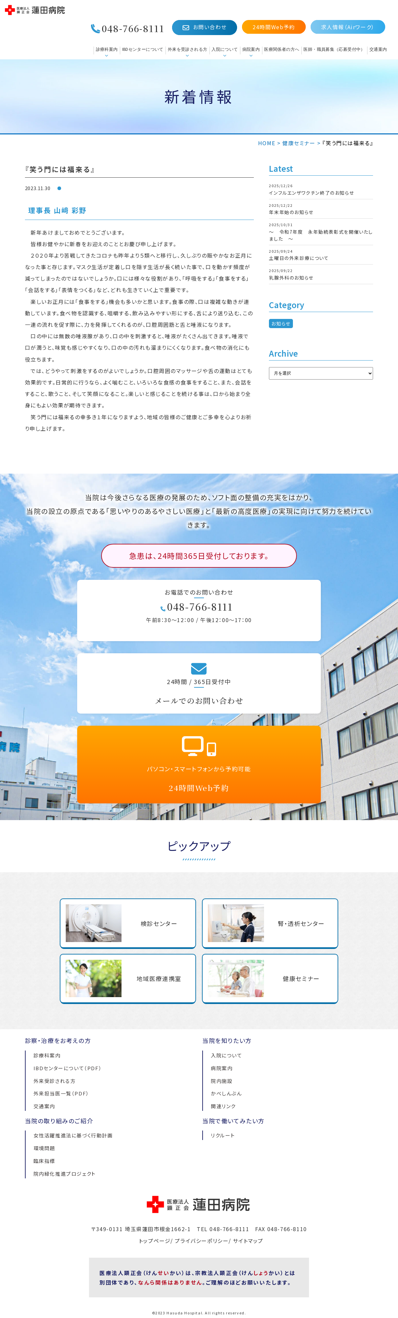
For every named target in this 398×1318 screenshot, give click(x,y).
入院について (224, 49)
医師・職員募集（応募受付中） (334, 49)
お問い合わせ (205, 27)
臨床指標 (44, 1160)
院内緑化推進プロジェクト (64, 1173)
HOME (266, 143)
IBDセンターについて (143, 49)
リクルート (223, 1135)
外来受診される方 (54, 1080)
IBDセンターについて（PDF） (67, 1068)
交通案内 (378, 49)
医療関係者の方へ (281, 49)
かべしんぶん (226, 1093)
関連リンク (223, 1106)
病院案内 (251, 49)
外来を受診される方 (188, 49)
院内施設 (221, 1080)
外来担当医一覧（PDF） (61, 1093)
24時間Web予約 (274, 27)
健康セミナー (299, 143)
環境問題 (44, 1148)
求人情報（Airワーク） (348, 27)
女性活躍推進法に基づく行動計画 (73, 1135)
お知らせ (280, 323)
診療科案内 (107, 49)
